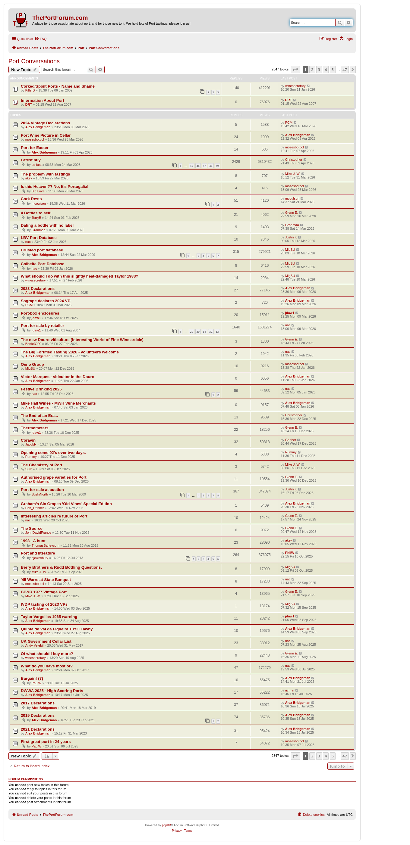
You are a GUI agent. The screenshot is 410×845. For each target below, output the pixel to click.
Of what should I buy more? (47, 653)
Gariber (290, 440)
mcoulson (39, 203)
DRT (28, 104)
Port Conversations (34, 61)
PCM (288, 122)
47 (204, 166)
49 (217, 166)
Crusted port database (42, 250)
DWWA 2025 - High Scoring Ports (52, 690)
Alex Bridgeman (38, 127)
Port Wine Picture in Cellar (46, 135)
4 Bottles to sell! (36, 213)
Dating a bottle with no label (47, 225)
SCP (28, 469)
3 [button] (319, 69)
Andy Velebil (34, 645)
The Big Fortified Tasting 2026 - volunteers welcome (70, 352)
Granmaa (39, 230)
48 (210, 166)
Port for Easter (35, 147)
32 (210, 332)
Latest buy (31, 160)
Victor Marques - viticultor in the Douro (57, 376)
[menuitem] (40, 38)
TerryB (36, 217)
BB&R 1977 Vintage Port (44, 592)
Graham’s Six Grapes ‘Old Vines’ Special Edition (66, 504)
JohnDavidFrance (38, 532)
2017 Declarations (38, 703)
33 (217, 332)
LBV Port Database (39, 237)
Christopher (293, 159)
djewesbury (40, 558)
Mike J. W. (293, 174)
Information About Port (42, 100)
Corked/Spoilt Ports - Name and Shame (58, 86)
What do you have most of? (47, 666)
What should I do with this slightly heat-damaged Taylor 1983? (79, 276)
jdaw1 (36, 318)
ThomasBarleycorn (45, 545)
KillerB (30, 90)
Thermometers (35, 428)
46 (198, 166)
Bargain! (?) (32, 678)
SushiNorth (40, 494)
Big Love (38, 191)
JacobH (30, 444)
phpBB (166, 825)
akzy (28, 178)
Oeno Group (32, 364)
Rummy (31, 456)
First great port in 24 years (46, 741)
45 (191, 166)
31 (204, 332)
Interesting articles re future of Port (54, 516)
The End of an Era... (39, 415)
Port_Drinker (34, 508)
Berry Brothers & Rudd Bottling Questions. (61, 567)
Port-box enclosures (40, 313)
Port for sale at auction (42, 489)
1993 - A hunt (33, 541)
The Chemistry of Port (41, 465)
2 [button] (312, 69)
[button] (295, 69)
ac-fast (37, 164)
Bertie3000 (33, 344)
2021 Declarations (38, 729)
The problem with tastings (45, 174)
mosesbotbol (34, 139)
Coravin (28, 440)
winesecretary (295, 86)
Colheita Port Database (42, 264)
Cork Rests (31, 199)
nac (28, 242)
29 (191, 332)
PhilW (290, 553)
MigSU (290, 249)
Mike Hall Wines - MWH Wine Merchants (58, 403)
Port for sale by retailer (42, 325)
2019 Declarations (38, 715)
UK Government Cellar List (46, 641)
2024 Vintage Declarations (45, 123)
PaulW (36, 683)
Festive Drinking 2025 (41, 389)
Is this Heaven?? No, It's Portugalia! (54, 186)
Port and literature (38, 553)
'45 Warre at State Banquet (46, 579)
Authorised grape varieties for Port (54, 477)
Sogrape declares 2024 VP (45, 301)
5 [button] (333, 69)
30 (198, 332)
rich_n (289, 690)
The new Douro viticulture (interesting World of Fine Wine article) (82, 339)
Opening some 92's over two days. (53, 452)
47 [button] (344, 69)
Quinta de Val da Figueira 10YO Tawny (57, 629)
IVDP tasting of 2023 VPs (44, 604)
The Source (32, 528)
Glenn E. (291, 212)
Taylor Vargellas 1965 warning (49, 616)
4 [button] (326, 69)
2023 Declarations (38, 288)
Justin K (291, 237)
